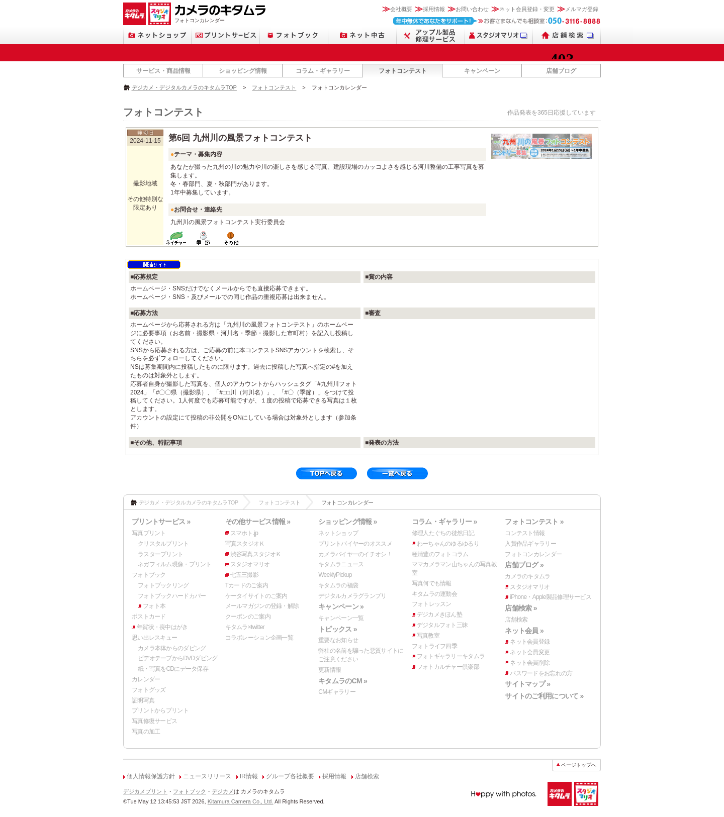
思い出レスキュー (154, 637)
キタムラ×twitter (244, 627)
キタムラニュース (341, 564)
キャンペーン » (341, 606)
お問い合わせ (472, 9)
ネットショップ (338, 533)
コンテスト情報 (525, 533)
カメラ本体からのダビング (172, 648)
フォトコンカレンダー (533, 554)
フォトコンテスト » (534, 522)
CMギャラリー (336, 691)
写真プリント (149, 533)
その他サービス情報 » (258, 522)
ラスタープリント (160, 554)
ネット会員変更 (530, 652)
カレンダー (146, 679)
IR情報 (249, 776)
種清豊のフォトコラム (440, 554)
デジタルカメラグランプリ (352, 595)
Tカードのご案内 (246, 585)
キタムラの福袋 (338, 585)
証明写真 (143, 700)
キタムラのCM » (342, 681)
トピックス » (337, 629)
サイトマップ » (527, 684)
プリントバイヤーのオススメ (355, 543)
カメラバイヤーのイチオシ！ (355, 554)
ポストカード (149, 616)
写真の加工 (146, 731)
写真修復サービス (154, 721)
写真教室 (428, 635)
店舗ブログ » (524, 565)
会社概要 (401, 9)
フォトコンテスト (403, 70)
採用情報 (434, 9)
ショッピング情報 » (347, 522)
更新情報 (329, 669)
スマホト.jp (244, 533)
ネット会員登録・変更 (527, 9)
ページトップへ (578, 765)
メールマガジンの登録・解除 (262, 605)
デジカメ (223, 791)
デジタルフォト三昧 (442, 625)
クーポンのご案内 (247, 616)
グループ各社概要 (290, 776)
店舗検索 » (520, 608)
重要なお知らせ (338, 640)
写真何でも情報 (431, 583)
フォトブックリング (163, 585)
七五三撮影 (244, 574)
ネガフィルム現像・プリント (175, 564)
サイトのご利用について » (544, 696)
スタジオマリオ (250, 564)
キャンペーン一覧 (341, 618)
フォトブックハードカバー (172, 595)
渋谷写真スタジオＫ (256, 554)
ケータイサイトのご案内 (256, 595)
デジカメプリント (145, 791)
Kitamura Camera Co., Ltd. (241, 801)
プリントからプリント (160, 710)
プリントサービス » (161, 522)
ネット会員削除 (530, 662)
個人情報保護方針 (151, 776)
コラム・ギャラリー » (444, 522)
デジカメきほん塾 (439, 614)
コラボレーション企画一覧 (259, 637)
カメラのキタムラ (527, 576)
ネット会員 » (524, 631)
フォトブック (149, 574)
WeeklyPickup (335, 574)
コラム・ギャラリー (323, 70)
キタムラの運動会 (434, 593)
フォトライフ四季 (434, 646)
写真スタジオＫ (245, 543)
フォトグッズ (149, 689)
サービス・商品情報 (163, 70)
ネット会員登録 (530, 641)
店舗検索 (516, 619)
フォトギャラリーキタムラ (451, 656)
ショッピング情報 (243, 70)
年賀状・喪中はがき (162, 627)
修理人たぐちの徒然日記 (443, 533)
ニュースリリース (207, 776)
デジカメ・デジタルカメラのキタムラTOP (184, 87)
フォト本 (154, 605)
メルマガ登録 (581, 9)
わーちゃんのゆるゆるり (448, 543)
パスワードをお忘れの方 (541, 673)
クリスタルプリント (163, 543)
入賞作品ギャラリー (530, 543)
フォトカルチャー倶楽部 (448, 666)
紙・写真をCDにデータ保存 (173, 668)
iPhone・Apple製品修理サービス (550, 596)
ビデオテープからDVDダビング (178, 658)
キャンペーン (482, 70)
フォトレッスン (431, 603)
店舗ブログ (561, 70)
